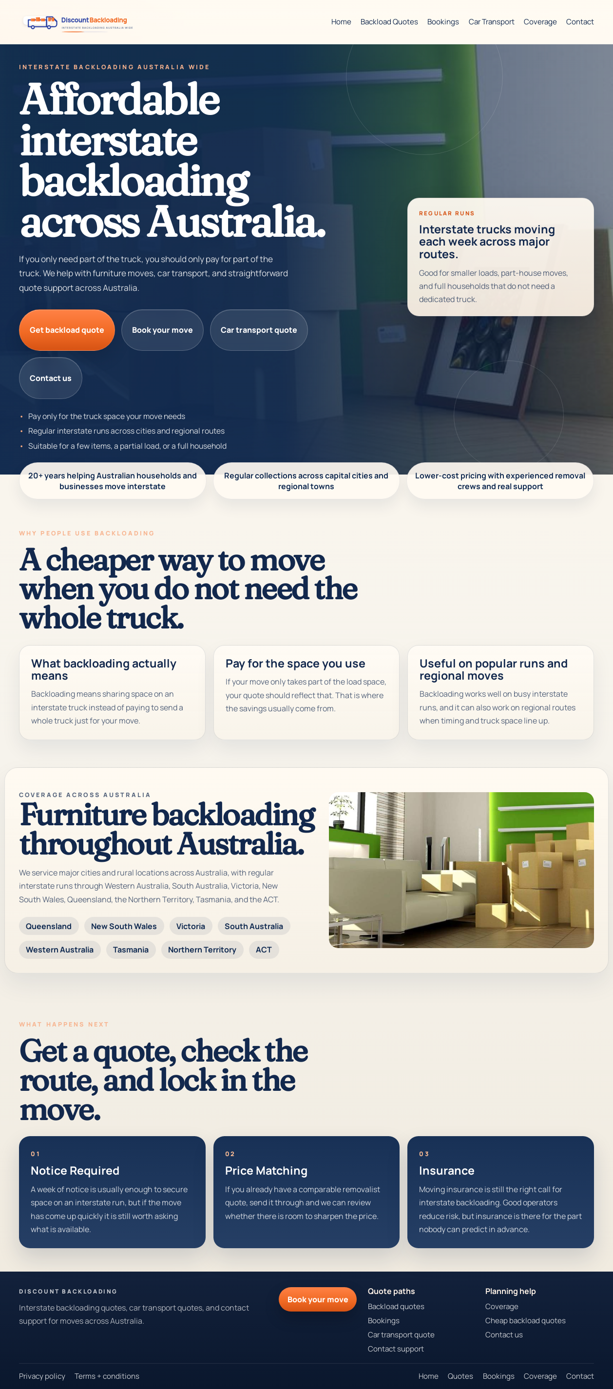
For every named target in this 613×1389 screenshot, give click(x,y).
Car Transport (492, 22)
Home (341, 22)
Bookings (443, 22)
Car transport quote (259, 329)
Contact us (51, 378)
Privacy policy (42, 1376)
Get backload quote (67, 329)
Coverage (540, 22)
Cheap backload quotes (525, 1320)
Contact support (396, 1349)
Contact (580, 22)
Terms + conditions (107, 1376)
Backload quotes (396, 1306)
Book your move (162, 329)
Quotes (460, 1376)
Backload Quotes (389, 22)
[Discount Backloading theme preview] (80, 22)
